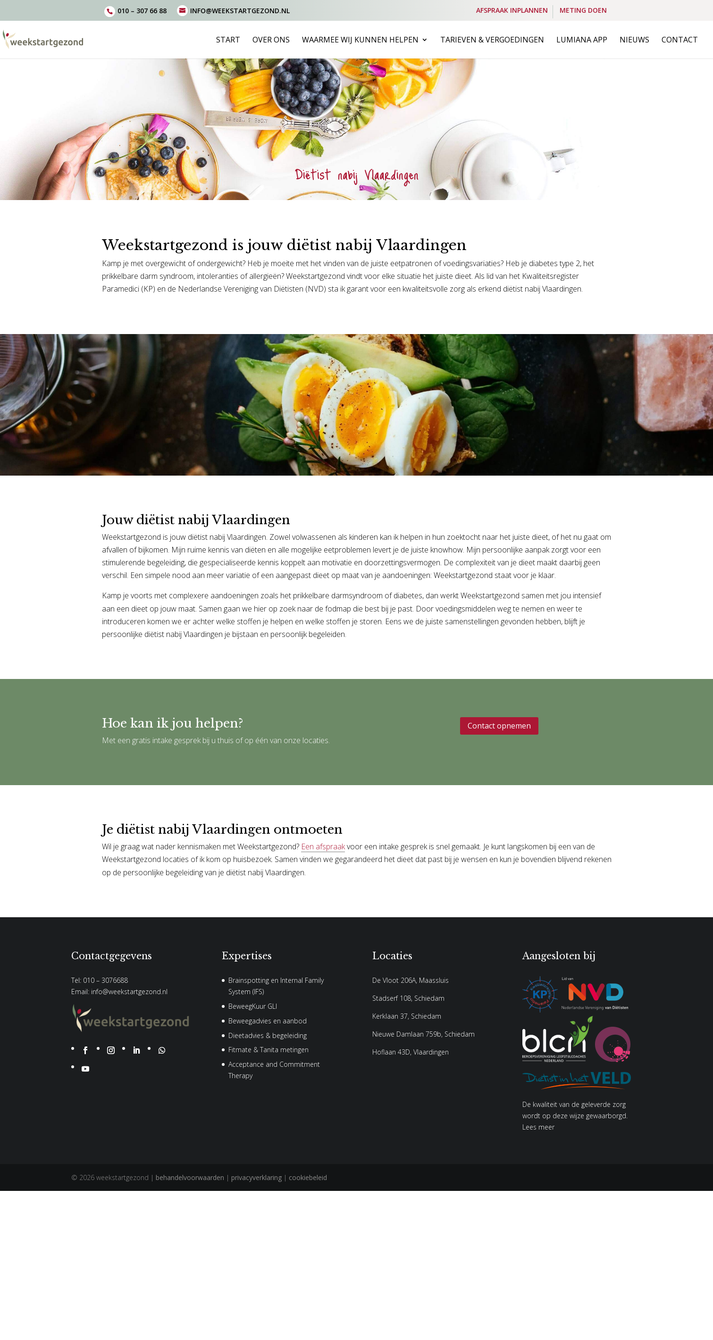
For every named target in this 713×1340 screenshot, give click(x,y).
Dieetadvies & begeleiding (267, 1035)
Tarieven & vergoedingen (492, 40)
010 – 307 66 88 (142, 10)
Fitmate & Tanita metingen (268, 1049)
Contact (680, 40)
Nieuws (634, 40)
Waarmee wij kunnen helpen (360, 40)
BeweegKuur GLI (252, 1006)
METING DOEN (583, 11)
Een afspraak (323, 846)
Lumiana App (581, 40)
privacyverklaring (256, 1177)
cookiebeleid (308, 1177)
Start (228, 40)
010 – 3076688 (105, 980)
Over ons (271, 40)
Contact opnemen (499, 725)
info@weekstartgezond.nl (129, 991)
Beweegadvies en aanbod (267, 1020)
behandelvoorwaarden (190, 1177)
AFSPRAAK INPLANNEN (512, 11)
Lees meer (538, 1126)
